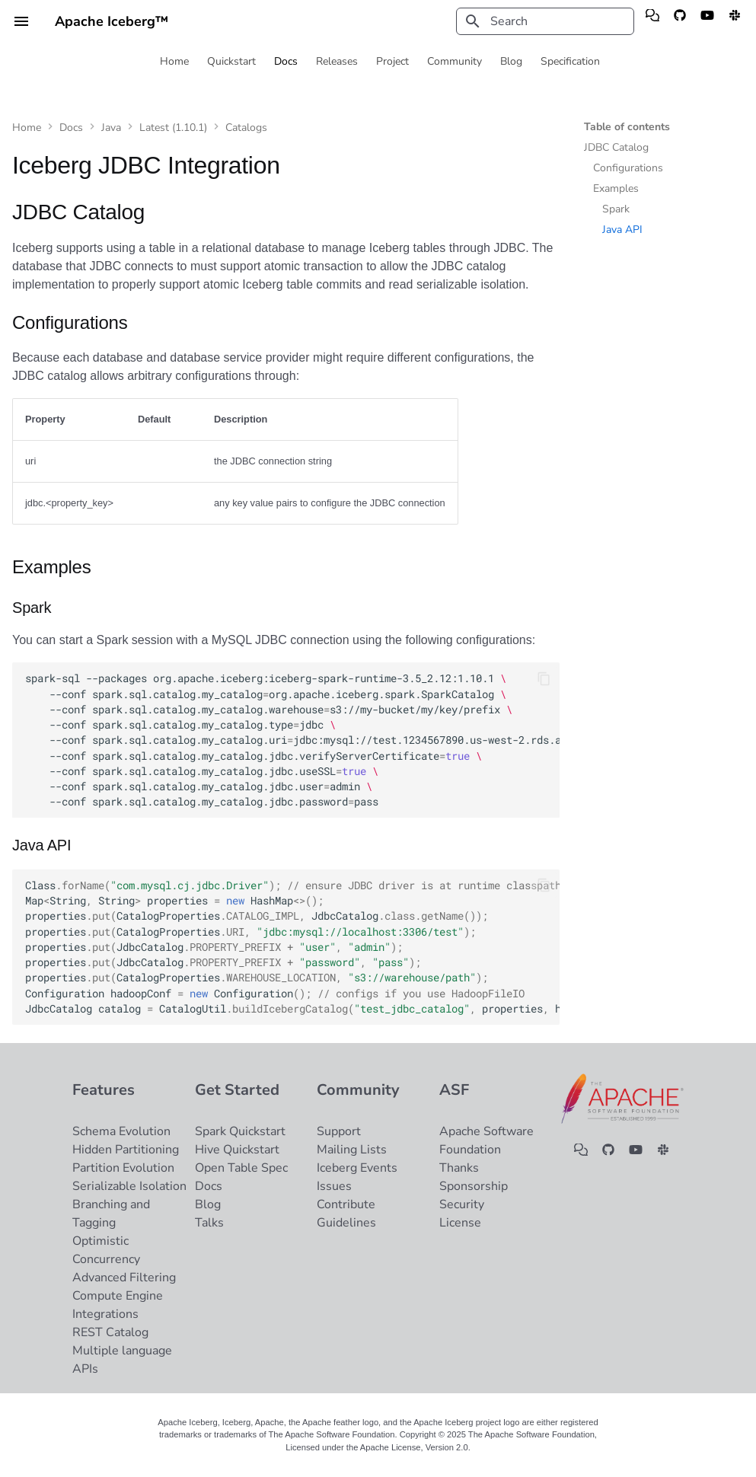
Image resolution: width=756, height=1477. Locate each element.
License (460, 1222)
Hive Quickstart (237, 1149)
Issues (334, 1186)
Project (392, 62)
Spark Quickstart (240, 1131)
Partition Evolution (123, 1168)
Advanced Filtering (124, 1277)
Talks (209, 1222)
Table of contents (627, 127)
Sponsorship (473, 1186)
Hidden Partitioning (125, 1149)
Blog (511, 62)
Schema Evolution (121, 1131)
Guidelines (346, 1222)
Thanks (459, 1168)
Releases (337, 62)
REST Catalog (110, 1332)
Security (461, 1204)
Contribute (346, 1204)
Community (454, 62)
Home (174, 62)
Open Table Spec (241, 1168)
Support (339, 1131)
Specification (570, 62)
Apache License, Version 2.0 (414, 1447)
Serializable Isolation (129, 1186)
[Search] (545, 21)
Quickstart (231, 62)
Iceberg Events (357, 1168)
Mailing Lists (352, 1149)
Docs (286, 62)
